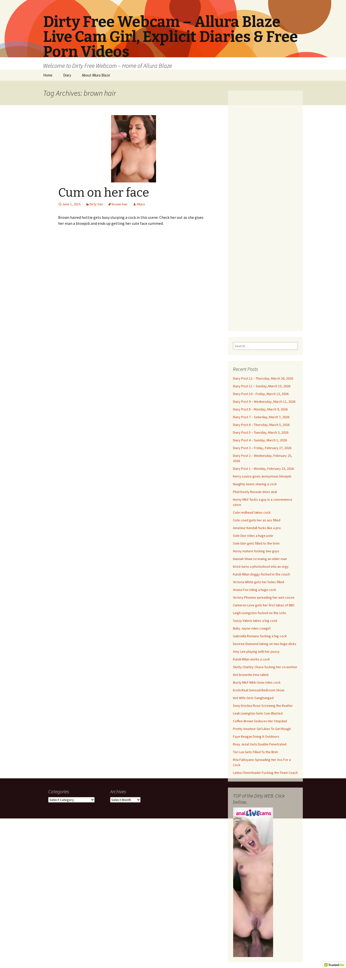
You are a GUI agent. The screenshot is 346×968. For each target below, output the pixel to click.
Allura (141, 204)
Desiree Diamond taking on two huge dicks (264, 644)
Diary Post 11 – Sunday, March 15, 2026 (261, 386)
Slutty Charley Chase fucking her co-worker (265, 667)
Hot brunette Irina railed (250, 674)
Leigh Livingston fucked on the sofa (259, 613)
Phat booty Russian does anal (255, 491)
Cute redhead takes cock (252, 512)
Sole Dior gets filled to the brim (256, 543)
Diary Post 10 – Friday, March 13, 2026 (261, 394)
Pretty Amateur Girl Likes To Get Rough (262, 728)
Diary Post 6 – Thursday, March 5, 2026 (261, 424)
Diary (67, 75)
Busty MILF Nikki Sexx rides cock (257, 682)
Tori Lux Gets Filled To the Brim (255, 752)
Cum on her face (103, 192)
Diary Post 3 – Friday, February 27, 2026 (262, 448)
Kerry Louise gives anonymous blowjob (262, 476)
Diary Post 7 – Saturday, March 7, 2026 (261, 417)
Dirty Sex (96, 204)
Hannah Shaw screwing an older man (260, 559)
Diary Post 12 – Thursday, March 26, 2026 (263, 378)
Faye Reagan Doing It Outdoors (256, 736)
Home (47, 75)
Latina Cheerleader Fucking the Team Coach (265, 772)
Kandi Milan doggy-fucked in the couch (261, 574)
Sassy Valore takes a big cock (255, 620)
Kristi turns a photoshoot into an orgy (261, 566)
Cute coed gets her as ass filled (256, 520)
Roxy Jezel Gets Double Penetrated (259, 744)
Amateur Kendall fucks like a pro (257, 528)
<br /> (265, 208)
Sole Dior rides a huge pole (253, 535)
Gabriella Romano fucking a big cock (260, 636)
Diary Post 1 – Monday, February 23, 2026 (263, 468)
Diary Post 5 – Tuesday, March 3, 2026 (260, 432)
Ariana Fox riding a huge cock (254, 589)
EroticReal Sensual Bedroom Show (258, 690)
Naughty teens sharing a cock (255, 484)
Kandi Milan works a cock (251, 659)
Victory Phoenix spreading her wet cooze (263, 597)
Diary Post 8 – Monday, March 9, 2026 (260, 409)
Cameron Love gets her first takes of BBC (264, 605)
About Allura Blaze (96, 75)
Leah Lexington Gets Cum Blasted (258, 713)
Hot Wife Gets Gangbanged (253, 698)
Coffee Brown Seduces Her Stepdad (260, 721)
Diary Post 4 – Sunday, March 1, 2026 (260, 440)
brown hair (120, 204)
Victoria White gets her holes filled (258, 582)
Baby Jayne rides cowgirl (251, 628)
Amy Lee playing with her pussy (256, 651)
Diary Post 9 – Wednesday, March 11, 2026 (264, 401)
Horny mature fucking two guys (256, 551)
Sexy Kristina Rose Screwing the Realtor (263, 705)
